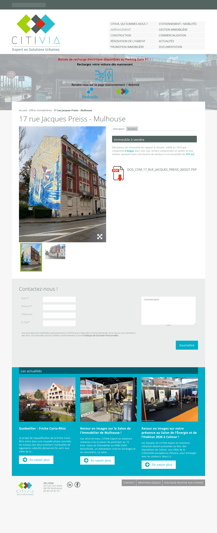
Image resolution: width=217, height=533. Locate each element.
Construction (121, 35)
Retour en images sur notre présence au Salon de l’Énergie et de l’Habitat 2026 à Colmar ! (169, 432)
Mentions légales (149, 482)
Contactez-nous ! (38, 288)
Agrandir (99, 236)
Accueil (23, 110)
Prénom (26, 306)
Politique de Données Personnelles (100, 335)
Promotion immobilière (127, 47)
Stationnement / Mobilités (178, 24)
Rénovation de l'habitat (128, 41)
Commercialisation (172, 35)
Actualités (166, 41)
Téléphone (27, 314)
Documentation (170, 47)
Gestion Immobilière (173, 29)
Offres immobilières (40, 110)
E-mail (25, 322)
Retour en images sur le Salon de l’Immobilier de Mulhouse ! (105, 430)
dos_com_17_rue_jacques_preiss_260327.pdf (162, 169)
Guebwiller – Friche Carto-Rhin (42, 428)
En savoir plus (40, 460)
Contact (128, 482)
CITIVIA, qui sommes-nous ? (129, 24)
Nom (24, 298)
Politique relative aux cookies (183, 482)
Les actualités (31, 371)
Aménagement (121, 29)
